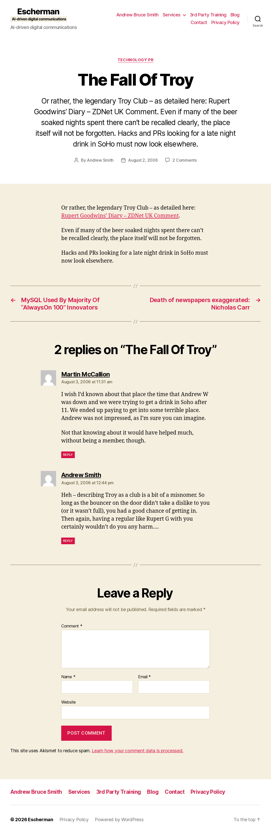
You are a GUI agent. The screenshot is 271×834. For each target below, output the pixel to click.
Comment (71, 626)
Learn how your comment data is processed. (137, 750)
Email (144, 677)
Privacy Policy (225, 22)
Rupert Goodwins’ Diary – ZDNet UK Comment (120, 215)
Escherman (40, 819)
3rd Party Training (208, 14)
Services (172, 14)
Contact (199, 22)
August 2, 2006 (143, 160)
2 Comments (184, 160)
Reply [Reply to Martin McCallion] (68, 455)
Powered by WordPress (119, 819)
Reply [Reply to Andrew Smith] (68, 541)
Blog (235, 14)
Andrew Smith (100, 160)
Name (68, 677)
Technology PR (135, 60)
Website (68, 702)
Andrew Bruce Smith (137, 14)
